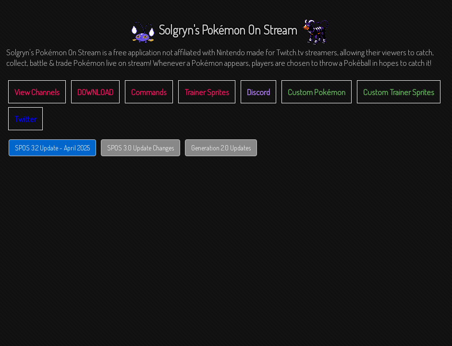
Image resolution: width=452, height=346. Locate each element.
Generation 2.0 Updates (221, 148)
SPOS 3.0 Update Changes (140, 148)
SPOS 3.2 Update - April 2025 (52, 148)
